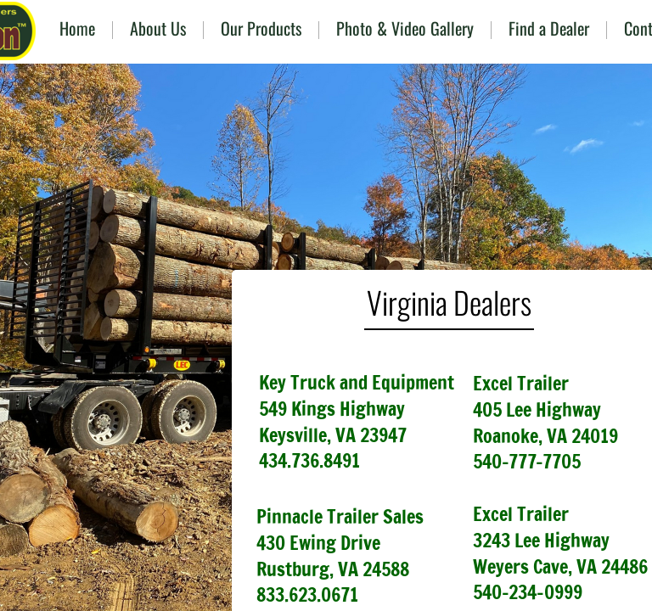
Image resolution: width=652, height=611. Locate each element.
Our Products (261, 28)
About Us (158, 28)
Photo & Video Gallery (405, 28)
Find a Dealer (549, 28)
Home (77, 28)
